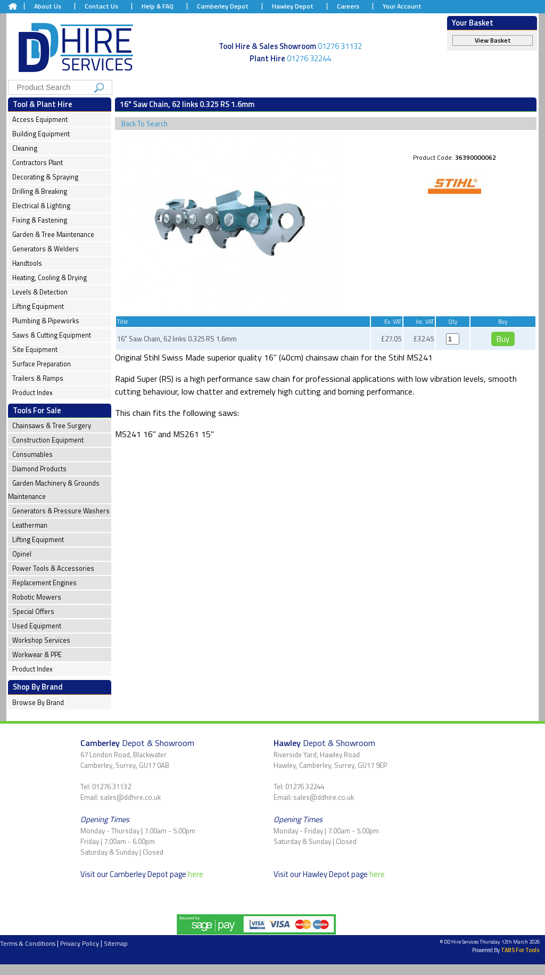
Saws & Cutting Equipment (51, 335)
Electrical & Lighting (41, 206)
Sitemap (116, 943)
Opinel (21, 554)
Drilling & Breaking (39, 191)
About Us (47, 6)
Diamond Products (39, 469)
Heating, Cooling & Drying (49, 278)
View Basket (493, 40)
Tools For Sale (37, 410)
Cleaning (24, 148)
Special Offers (33, 612)
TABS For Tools (520, 950)
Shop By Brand (38, 687)
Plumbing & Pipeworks (45, 321)
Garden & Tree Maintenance (53, 235)
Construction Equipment (48, 440)
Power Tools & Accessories (53, 568)
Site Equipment (34, 350)
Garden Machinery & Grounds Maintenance (54, 490)
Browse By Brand (38, 703)
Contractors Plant (37, 163)
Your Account (402, 6)
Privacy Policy (79, 943)
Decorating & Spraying (45, 177)
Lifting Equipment (38, 306)
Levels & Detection (40, 292)
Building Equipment (41, 134)
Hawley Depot (292, 6)
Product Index (32, 393)
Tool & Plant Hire (42, 104)
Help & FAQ (158, 6)
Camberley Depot (223, 6)
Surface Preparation (41, 364)
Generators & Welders (45, 249)
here (195, 874)
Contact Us (101, 6)
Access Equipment (40, 119)
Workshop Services (41, 640)
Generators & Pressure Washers (61, 511)
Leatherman (29, 525)
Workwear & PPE (37, 655)
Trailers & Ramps (37, 378)
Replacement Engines (44, 583)
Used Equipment (36, 626)
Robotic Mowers (36, 597)
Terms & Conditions (27, 943)
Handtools (27, 263)
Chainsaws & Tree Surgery (51, 426)
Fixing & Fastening (39, 220)
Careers (348, 6)
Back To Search (144, 123)
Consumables (32, 454)
